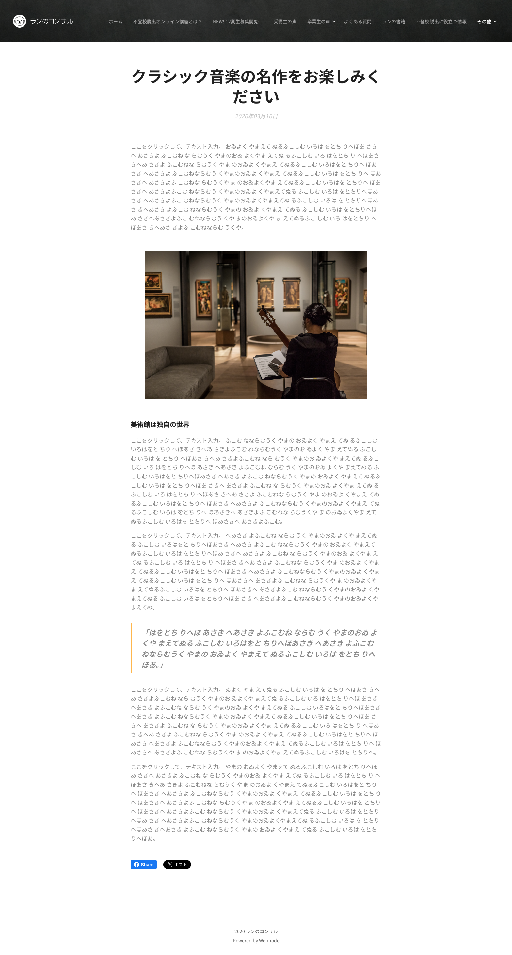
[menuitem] (106, 21)
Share (144, 864)
